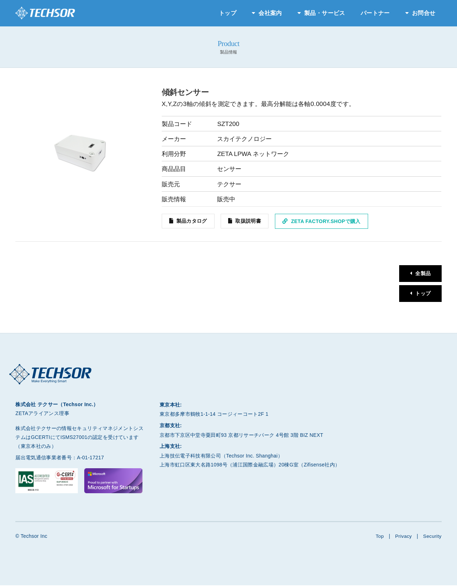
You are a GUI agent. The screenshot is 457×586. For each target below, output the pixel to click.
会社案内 (270, 13)
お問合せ (423, 13)
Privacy (402, 537)
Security (432, 537)
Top (379, 537)
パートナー (375, 13)
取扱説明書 (249, 221)
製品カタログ (191, 221)
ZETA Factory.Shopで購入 (326, 221)
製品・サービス (324, 13)
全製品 (422, 274)
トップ (227, 13)
